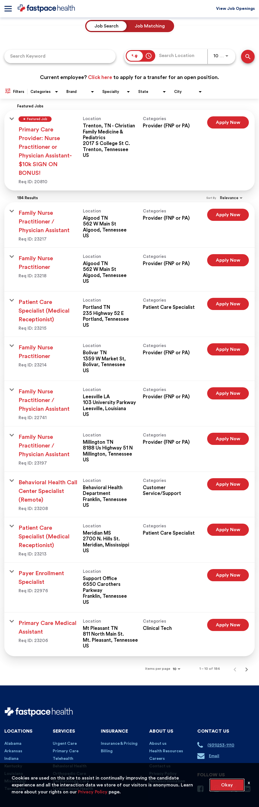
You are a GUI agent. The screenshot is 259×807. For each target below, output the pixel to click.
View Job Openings (235, 9)
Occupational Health (73, 789)
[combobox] (60, 56)
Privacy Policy (163, 774)
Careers (157, 759)
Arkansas (13, 751)
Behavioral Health (70, 766)
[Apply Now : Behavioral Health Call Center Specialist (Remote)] (228, 484)
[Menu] (8, 8)
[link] (129, 150)
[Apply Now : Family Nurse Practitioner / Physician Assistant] (228, 215)
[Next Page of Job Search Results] (246, 668)
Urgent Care (65, 744)
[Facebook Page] (202, 790)
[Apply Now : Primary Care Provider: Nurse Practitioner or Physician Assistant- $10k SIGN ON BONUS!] (228, 122)
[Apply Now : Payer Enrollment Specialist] (228, 575)
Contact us (160, 766)
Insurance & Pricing (119, 744)
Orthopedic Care (69, 774)
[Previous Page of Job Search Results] (235, 668)
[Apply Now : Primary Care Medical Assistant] (228, 625)
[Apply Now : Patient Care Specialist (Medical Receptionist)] (228, 304)
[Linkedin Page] (249, 790)
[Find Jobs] (248, 56)
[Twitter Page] (234, 791)
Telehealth (63, 759)
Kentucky (13, 766)
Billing (107, 751)
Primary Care (66, 751)
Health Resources (166, 751)
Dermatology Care (71, 781)
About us (158, 744)
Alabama (12, 744)
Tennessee (14, 789)
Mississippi (15, 781)
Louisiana (13, 774)
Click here (100, 77)
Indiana (11, 759)
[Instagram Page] (219, 790)
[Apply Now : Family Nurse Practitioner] (228, 260)
